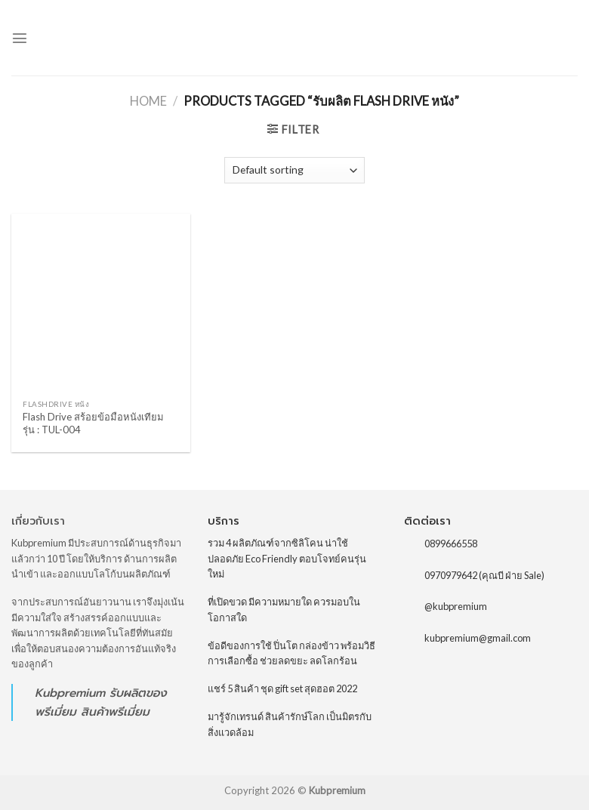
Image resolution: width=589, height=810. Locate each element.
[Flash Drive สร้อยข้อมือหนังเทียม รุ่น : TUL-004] (100, 303)
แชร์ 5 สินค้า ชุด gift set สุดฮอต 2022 (282, 688)
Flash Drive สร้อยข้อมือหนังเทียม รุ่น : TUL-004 (93, 423)
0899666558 (450, 543)
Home (148, 101)
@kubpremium (455, 606)
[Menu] (19, 37)
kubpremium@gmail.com (477, 638)
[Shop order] (294, 170)
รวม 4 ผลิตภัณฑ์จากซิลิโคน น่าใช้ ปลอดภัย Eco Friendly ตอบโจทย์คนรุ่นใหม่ (287, 558)
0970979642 (450, 575)
